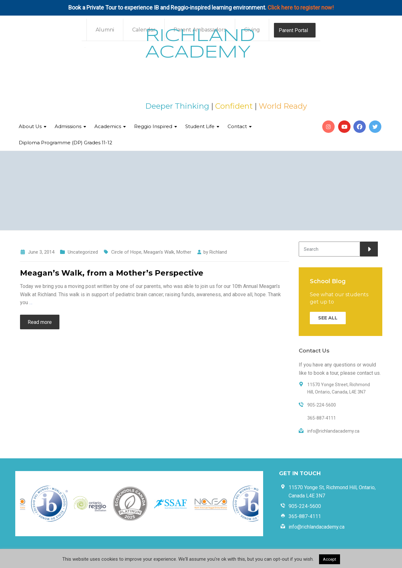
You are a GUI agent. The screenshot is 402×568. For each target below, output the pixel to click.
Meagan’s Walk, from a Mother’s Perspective (111, 272)
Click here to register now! (301, 7)
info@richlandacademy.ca (316, 527)
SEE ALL (327, 318)
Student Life (200, 126)
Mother (183, 252)
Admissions (68, 126)
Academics (107, 126)
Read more (40, 322)
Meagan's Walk (159, 252)
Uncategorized (83, 252)
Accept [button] (329, 559)
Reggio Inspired (153, 126)
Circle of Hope (126, 252)
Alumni (105, 30)
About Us (30, 126)
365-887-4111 (305, 516)
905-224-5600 (305, 506)
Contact (237, 126)
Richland (218, 252)
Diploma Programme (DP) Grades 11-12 (65, 143)
